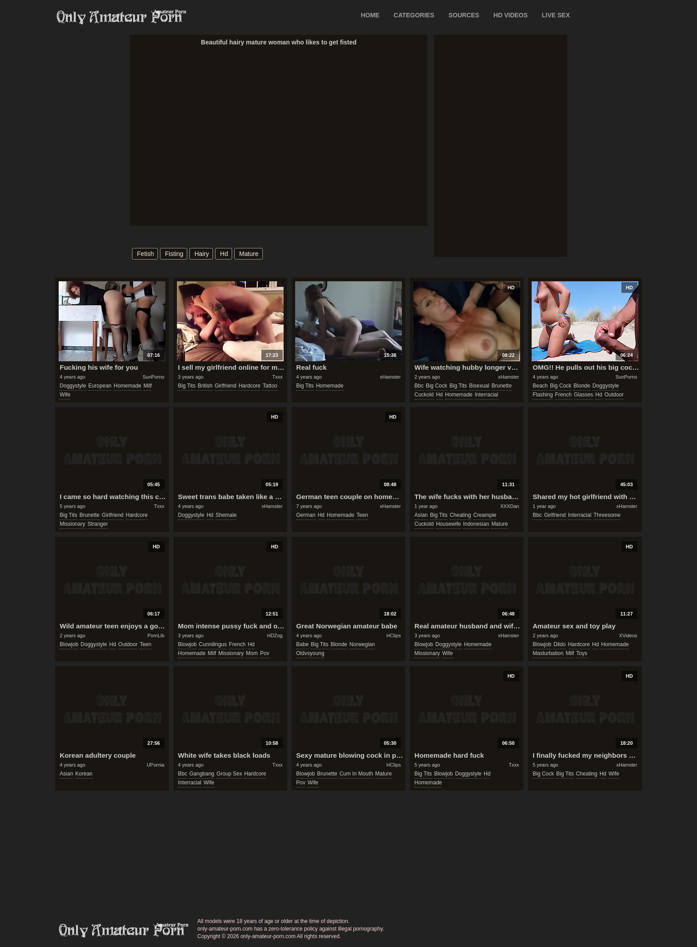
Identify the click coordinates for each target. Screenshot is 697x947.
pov (264, 653)
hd (224, 253)
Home (370, 15)
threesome (607, 515)
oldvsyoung (310, 653)
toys (581, 653)
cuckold (423, 395)
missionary (72, 524)
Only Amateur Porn (119, 17)
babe (302, 644)
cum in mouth (356, 774)
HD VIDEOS (510, 15)
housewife (448, 524)
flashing (543, 395)
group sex (229, 774)
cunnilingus (213, 644)
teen (362, 515)
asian (421, 515)
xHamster (390, 377)
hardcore (249, 386)
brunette (502, 386)
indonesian (476, 524)
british (205, 386)
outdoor (614, 395)
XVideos (628, 635)
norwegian (362, 644)
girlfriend (225, 386)
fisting (174, 253)
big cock (436, 386)
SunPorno (153, 377)
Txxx (277, 377)
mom (252, 653)
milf (148, 386)
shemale (226, 515)
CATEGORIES (414, 15)
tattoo (270, 386)
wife (65, 395)
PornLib (156, 635)
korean (83, 774)
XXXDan (509, 506)
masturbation (548, 653)
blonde (581, 386)
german (305, 515)
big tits (186, 386)
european (100, 386)
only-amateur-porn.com (121, 930)
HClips (393, 635)
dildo (559, 644)
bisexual (479, 386)
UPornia (155, 764)
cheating (460, 515)
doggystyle (73, 386)
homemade (127, 386)
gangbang (201, 774)
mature (249, 253)
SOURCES (464, 15)
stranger (98, 524)
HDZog (275, 635)
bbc (419, 386)
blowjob (69, 644)
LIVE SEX (556, 15)
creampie (485, 515)
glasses (583, 395)
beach (540, 386)
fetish (145, 253)
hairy (201, 253)
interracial (486, 395)
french (563, 395)
